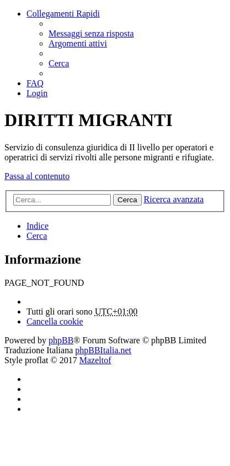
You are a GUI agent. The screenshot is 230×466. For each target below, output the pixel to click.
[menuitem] (91, 33)
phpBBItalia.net (103, 350)
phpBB (61, 340)
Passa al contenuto (36, 176)
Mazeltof (95, 360)
